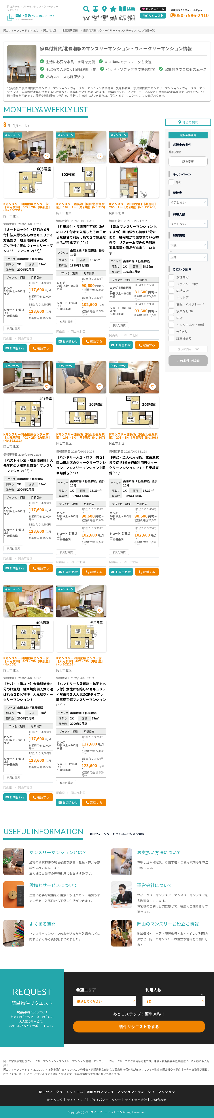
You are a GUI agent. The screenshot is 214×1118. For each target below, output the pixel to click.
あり (179, 182)
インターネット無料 (190, 324)
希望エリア (86, 990)
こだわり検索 (113, 18)
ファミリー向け (187, 283)
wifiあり (181, 331)
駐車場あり (184, 338)
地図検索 (104, 18)
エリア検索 (86, 18)
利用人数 (153, 990)
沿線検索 (95, 18)
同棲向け (182, 290)
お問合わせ (17, 348)
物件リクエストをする (139, 1026)
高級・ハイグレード (190, 304)
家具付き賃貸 (131, 18)
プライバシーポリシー (105, 1099)
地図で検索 (190, 122)
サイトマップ (76, 1099)
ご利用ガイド (122, 18)
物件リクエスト (153, 15)
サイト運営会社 (136, 1099)
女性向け (182, 277)
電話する (43, 348)
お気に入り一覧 (155, 9)
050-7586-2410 (192, 15)
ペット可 (182, 297)
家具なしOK (184, 311)
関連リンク (55, 1099)
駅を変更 (188, 161)
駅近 (179, 317)
